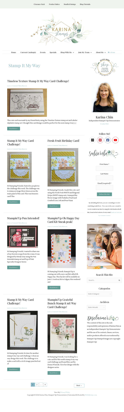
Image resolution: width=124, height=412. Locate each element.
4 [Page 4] (44, 396)
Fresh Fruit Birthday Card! (61, 145)
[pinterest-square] (100, 143)
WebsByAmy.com (91, 405)
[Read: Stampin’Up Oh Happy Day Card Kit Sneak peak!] (63, 259)
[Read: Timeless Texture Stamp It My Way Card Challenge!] (28, 106)
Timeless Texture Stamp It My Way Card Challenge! (41, 84)
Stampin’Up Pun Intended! (18, 227)
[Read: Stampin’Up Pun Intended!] (24, 247)
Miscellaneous (25, 89)
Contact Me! (104, 127)
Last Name (104, 177)
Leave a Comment (13, 89)
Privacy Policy (65, 403)
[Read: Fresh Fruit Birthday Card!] (64, 174)
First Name (104, 168)
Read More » (13, 132)
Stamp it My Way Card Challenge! (21, 145)
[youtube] (116, 143)
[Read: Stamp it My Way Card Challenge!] (20, 170)
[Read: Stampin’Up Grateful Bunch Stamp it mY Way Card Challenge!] (64, 345)
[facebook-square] (108, 143)
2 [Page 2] (36, 396)
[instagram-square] (93, 143)
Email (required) (104, 188)
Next (79, 396)
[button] (72, 53)
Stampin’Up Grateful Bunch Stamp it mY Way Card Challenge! (63, 314)
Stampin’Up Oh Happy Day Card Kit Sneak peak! (62, 228)
